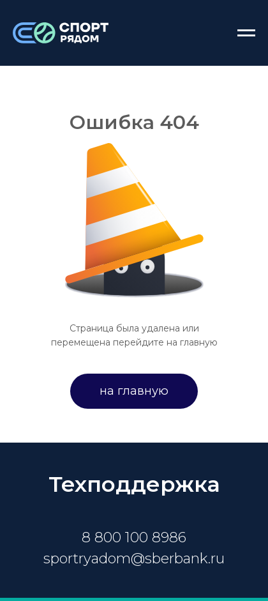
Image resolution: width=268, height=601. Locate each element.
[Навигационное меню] (246, 33)
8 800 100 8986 (134, 537)
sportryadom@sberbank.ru (134, 558)
